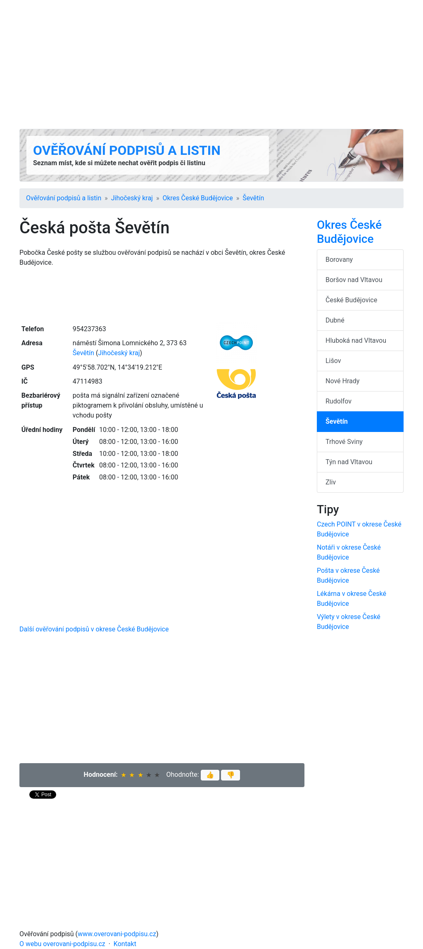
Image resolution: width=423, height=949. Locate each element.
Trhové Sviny (344, 442)
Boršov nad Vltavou (354, 280)
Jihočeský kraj (132, 198)
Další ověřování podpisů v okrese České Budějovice (94, 629)
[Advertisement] (211, 64)
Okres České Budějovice (197, 198)
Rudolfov (339, 401)
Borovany (339, 259)
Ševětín (253, 198)
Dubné (335, 320)
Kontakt (125, 944)
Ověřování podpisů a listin (127, 150)
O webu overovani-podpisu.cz (62, 944)
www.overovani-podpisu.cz (117, 934)
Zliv (331, 482)
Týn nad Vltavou (349, 462)
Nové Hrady (342, 381)
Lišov (333, 361)
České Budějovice (351, 300)
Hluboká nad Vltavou (356, 340)
